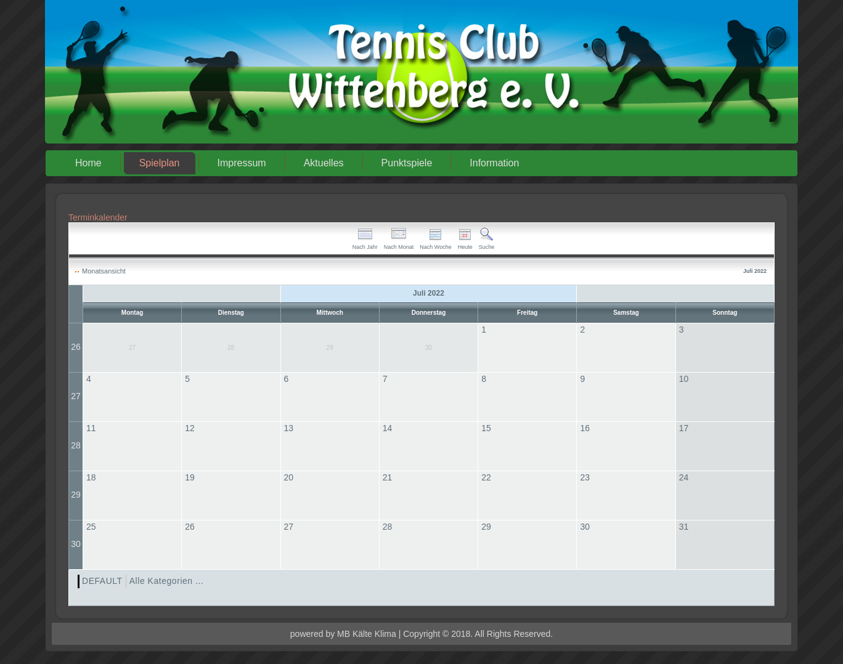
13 (289, 428)
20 (289, 477)
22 (486, 477)
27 (76, 396)
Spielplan (159, 163)
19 (190, 477)
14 (388, 428)
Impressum (242, 163)
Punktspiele (407, 163)
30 (76, 544)
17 (684, 428)
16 (585, 428)
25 (91, 527)
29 (76, 495)
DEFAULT (102, 581)
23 (585, 477)
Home (88, 163)
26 (76, 347)
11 (91, 428)
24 (684, 477)
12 (190, 428)
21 (388, 477)
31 (684, 527)
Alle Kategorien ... (166, 581)
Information (494, 163)
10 (684, 379)
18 (91, 477)
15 (486, 428)
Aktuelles (324, 163)
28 (76, 445)
